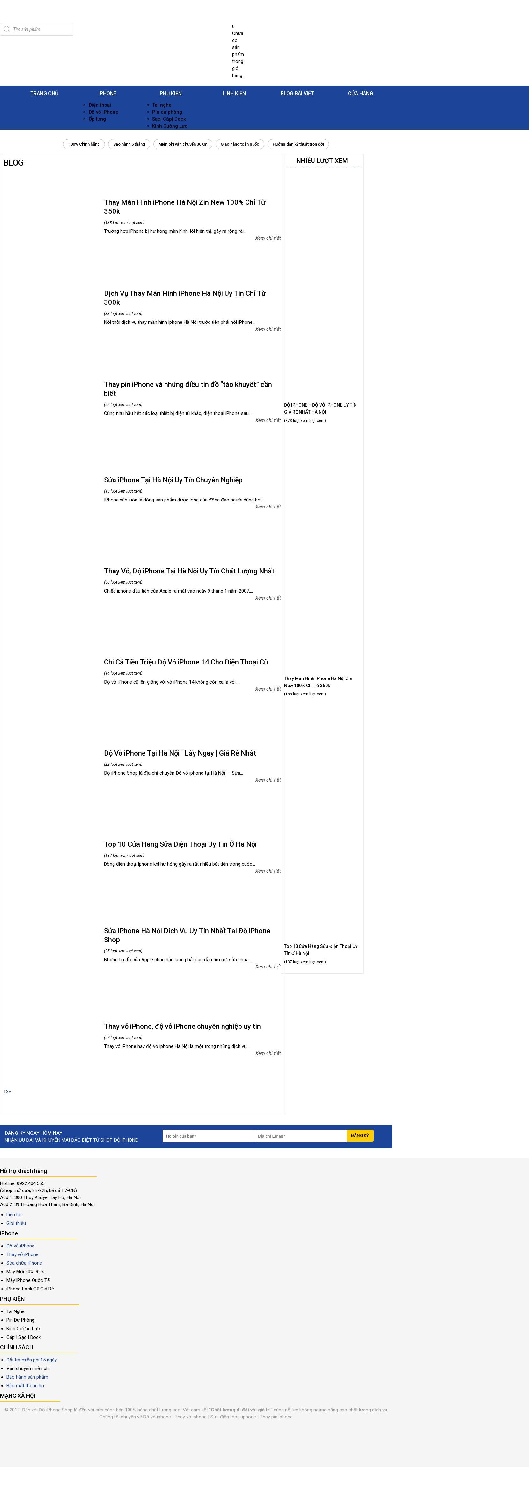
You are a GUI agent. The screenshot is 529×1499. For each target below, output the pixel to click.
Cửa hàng (360, 93)
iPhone (107, 93)
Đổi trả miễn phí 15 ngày (31, 1360)
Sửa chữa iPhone (24, 1263)
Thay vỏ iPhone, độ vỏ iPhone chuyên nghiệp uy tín (182, 1026)
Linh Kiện (234, 93)
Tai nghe (162, 105)
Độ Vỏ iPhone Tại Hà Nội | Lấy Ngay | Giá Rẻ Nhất (180, 753)
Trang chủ (44, 93)
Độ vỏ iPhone (103, 112)
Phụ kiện (171, 93)
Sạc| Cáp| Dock (169, 119)
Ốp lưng (97, 119)
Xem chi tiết (268, 238)
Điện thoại (100, 105)
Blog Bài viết (297, 93)
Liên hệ (13, 1215)
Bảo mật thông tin (25, 1386)
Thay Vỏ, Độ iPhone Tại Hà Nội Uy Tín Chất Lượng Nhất (189, 571)
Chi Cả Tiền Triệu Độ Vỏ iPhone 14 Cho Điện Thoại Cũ (186, 662)
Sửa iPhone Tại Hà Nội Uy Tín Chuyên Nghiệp (173, 480)
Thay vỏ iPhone (22, 1254)
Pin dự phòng (167, 112)
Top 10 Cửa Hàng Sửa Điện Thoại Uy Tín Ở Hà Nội (180, 844)
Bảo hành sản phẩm (27, 1377)
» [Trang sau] (10, 1091)
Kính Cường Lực (169, 126)
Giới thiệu (16, 1223)
